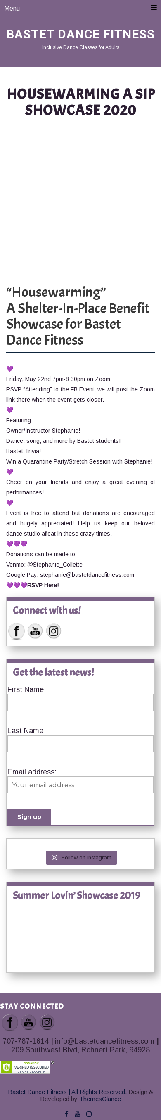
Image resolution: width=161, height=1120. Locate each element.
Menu (80, 8)
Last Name (25, 731)
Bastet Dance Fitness (80, 34)
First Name (25, 689)
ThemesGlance (99, 1098)
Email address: (32, 772)
